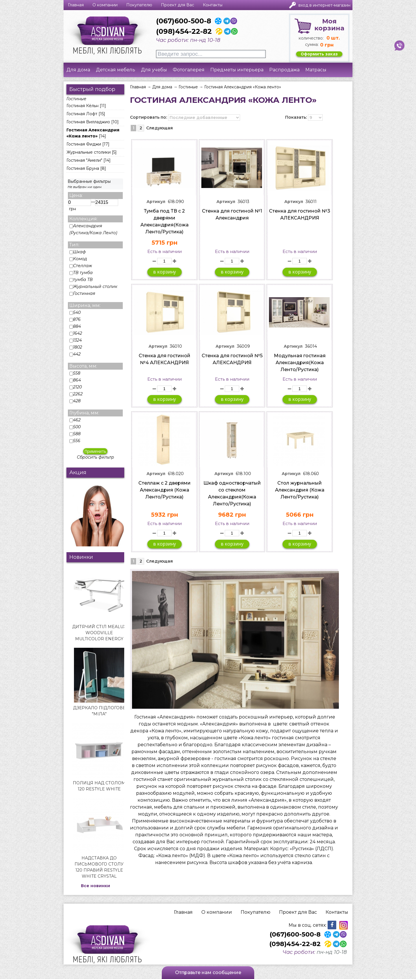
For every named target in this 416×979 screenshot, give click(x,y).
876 (75, 319)
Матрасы (315, 69)
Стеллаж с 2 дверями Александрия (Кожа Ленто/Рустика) (164, 490)
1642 (75, 333)
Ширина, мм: (85, 305)
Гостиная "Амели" (84, 160)
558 (74, 373)
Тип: (74, 244)
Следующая (159, 128)
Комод (78, 258)
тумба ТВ (81, 279)
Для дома (78, 69)
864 (75, 380)
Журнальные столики (88, 152)
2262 (76, 394)
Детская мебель (115, 69)
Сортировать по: (148, 117)
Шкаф (77, 251)
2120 (75, 387)
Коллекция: (83, 219)
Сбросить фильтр (95, 457)
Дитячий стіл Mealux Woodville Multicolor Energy (99, 632)
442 (75, 354)
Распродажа (284, 69)
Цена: (76, 195)
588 (75, 433)
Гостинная (82, 293)
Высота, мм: (83, 366)
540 (75, 312)
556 (74, 440)
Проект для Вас (177, 5)
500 (75, 426)
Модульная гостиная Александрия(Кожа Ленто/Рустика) (300, 362)
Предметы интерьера (236, 69)
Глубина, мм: (84, 413)
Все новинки (95, 885)
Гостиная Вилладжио (88, 121)
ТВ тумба (81, 272)
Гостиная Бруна (82, 168)
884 (75, 326)
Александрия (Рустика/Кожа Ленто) (93, 229)
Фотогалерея (189, 69)
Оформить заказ (319, 54)
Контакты (212, 5)
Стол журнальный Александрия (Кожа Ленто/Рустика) (299, 490)
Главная (76, 5)
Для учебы (154, 69)
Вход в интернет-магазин (324, 5)
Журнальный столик (93, 286)
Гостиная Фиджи (83, 144)
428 (75, 400)
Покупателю (139, 5)
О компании (105, 5)
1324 (75, 340)
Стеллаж (80, 265)
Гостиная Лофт (81, 113)
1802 (75, 347)
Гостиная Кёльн (82, 105)
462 (75, 420)
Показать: (296, 117)
